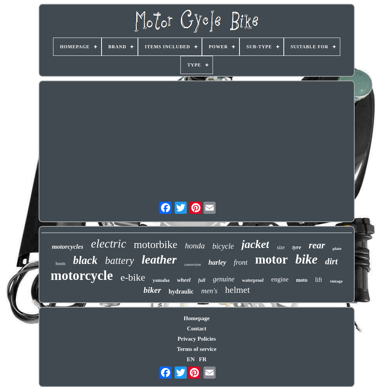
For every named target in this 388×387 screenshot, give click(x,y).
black (85, 260)
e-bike (132, 277)
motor (271, 259)
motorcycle (82, 275)
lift (318, 279)
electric (108, 243)
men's (209, 291)
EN (191, 359)
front (240, 262)
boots (61, 263)
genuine (224, 279)
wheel (184, 280)
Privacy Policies (196, 339)
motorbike (155, 244)
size (281, 247)
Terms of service (196, 349)
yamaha (161, 280)
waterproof (253, 280)
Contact (197, 328)
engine (279, 279)
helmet (237, 290)
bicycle (223, 246)
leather (159, 259)
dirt (331, 261)
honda (195, 245)
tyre (296, 247)
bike (306, 259)
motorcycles (67, 246)
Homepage (197, 318)
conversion (192, 264)
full (201, 280)
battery (119, 260)
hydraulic (181, 291)
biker (152, 290)
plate (337, 248)
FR (203, 359)
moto (301, 280)
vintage (336, 281)
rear (317, 245)
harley (217, 262)
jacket (255, 244)
